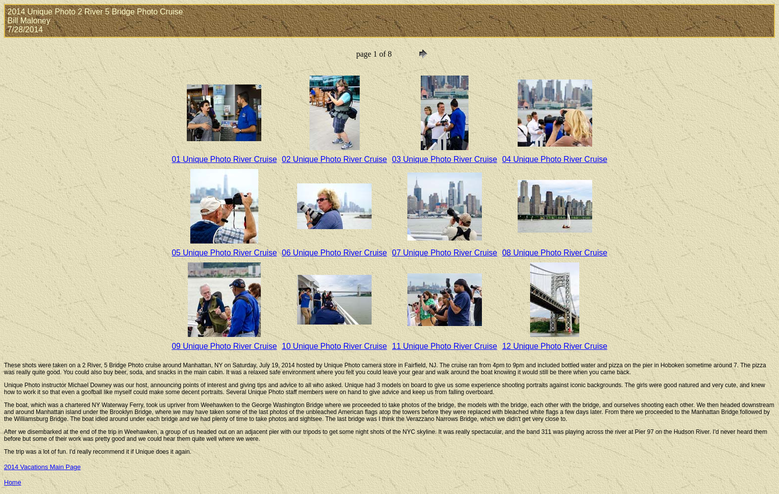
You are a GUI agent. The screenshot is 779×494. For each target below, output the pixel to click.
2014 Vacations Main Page (42, 467)
